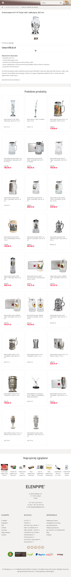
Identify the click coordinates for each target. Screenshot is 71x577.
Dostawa (4, 530)
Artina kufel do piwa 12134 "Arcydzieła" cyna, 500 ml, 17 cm (12, 356)
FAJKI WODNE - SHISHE (31, 530)
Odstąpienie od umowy (53, 523)
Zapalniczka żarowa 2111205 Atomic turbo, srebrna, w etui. (57, 474)
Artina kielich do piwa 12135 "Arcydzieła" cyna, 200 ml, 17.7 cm (58, 395)
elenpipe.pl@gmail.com (37, 507)
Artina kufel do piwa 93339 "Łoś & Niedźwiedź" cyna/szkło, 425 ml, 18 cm (13, 160)
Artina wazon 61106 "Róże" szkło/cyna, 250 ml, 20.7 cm (12, 120)
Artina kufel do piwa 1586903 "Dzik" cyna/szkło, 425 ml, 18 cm (58, 277)
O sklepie (4, 520)
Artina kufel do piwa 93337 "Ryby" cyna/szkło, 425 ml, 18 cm (58, 160)
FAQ (2, 525)
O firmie (3, 528)
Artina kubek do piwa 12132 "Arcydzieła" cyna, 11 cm (35, 355)
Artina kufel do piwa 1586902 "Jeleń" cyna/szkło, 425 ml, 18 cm (12, 316)
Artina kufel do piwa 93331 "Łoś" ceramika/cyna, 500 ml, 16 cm (12, 238)
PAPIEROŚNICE (28, 535)
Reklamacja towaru (52, 520)
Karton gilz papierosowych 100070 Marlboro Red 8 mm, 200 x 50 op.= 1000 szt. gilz (4, 474)
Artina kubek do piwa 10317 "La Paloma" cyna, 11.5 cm (59, 355)
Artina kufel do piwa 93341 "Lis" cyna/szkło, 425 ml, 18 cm (59, 120)
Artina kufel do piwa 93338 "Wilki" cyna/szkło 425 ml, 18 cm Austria (35, 160)
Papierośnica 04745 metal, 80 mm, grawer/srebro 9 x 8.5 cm (22, 474)
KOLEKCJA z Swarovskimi (31, 539)
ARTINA (11, 43)
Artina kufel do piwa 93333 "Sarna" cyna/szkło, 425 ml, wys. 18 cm (57, 199)
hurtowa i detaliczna (14, 80)
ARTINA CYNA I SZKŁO (12, 7)
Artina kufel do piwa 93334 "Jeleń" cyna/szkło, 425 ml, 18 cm (35, 199)
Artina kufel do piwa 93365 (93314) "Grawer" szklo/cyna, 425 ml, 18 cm (66, 474)
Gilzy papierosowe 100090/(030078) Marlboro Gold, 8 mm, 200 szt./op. (48, 474)
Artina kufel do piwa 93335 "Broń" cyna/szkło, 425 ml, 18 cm (12, 199)
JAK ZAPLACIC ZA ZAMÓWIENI (55, 530)
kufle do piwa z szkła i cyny (60, 71)
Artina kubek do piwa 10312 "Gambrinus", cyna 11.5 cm (12, 394)
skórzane (61, 73)
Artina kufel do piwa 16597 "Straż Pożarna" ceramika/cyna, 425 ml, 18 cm (36, 277)
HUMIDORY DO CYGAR (31, 532)
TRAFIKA (26, 523)
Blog (47, 532)
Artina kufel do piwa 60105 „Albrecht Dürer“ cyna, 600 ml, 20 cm (58, 238)
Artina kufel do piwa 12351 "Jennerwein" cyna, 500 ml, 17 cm (58, 316)
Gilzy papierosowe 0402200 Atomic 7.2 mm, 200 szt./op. (31, 474)
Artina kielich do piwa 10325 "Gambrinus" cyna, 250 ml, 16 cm (35, 434)
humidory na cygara (31, 73)
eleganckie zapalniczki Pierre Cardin (47, 73)
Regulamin (4, 523)
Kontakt (3, 535)
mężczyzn (43, 71)
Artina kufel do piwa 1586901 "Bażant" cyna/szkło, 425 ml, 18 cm (35, 316)
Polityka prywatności (52, 528)
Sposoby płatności (51, 525)
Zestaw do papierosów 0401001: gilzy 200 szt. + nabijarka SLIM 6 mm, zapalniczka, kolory (13, 474)
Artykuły (48, 535)
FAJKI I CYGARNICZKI (30, 528)
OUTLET (26, 520)
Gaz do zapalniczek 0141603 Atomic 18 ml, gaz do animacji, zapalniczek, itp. (40, 474)
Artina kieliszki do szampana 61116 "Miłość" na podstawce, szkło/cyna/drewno (35, 395)
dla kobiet (36, 71)
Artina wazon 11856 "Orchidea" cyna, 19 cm (36, 120)
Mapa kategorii (5, 532)
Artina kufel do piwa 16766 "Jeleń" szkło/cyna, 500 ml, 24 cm (12, 277)
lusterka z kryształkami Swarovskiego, (13, 73)
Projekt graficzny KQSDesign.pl (44, 571)
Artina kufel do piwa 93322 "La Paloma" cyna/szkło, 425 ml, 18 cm (36, 238)
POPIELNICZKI (28, 537)
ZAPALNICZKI (28, 542)
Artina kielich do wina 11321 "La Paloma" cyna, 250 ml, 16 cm (13, 433)
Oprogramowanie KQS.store (25, 571)
